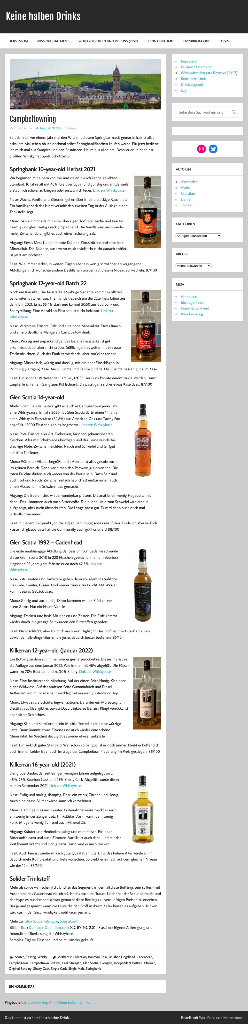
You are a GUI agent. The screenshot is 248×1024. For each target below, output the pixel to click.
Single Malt (76, 968)
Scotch (19, 956)
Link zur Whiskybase (109, 190)
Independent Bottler (128, 963)
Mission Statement (53, 41)
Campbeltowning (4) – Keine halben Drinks (55, 1002)
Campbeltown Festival (45, 963)
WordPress (207, 1017)
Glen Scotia (33, 921)
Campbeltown (18, 963)
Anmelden (189, 296)
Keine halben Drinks (43, 16)
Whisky (42, 956)
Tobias (71, 127)
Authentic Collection (72, 956)
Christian (188, 193)
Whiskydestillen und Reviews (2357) (108, 41)
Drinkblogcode (196, 41)
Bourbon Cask (97, 956)
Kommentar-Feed (195, 308)
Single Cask (59, 968)
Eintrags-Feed (192, 302)
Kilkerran (149, 963)
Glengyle (51, 921)
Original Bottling (20, 968)
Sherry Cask (41, 968)
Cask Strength (71, 963)
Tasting (31, 956)
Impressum (19, 41)
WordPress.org (192, 313)
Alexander (189, 181)
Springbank (69, 921)
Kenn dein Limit (161, 41)
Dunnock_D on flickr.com (49, 927)
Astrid (185, 187)
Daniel (186, 199)
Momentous (232, 1017)
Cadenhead (144, 956)
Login (224, 41)
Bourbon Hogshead (122, 956)
